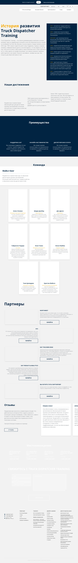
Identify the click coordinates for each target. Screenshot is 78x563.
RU (67, 6)
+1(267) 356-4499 (31, 459)
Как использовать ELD (37, 527)
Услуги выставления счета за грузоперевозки (66, 521)
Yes (38, 2)
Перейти (50, 322)
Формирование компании (66, 526)
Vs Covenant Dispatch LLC (51, 522)
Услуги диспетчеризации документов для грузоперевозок (67, 515)
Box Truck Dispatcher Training (38, 513)
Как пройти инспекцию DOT (38, 525)
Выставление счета (64, 539)
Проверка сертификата (24, 520)
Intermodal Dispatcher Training (38, 514)
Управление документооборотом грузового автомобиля (67, 518)
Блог (59, 6)
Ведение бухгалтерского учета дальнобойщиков (66, 524)
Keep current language (48, 2)
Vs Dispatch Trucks (50, 525)
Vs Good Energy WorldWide (52, 532)
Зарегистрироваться (51, 9)
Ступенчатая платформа (65, 544)
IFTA (61, 528)
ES (72, 6)
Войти (63, 6)
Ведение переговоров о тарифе (67, 533)
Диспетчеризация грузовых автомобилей (66, 542)
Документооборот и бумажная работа (66, 537)
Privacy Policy (48, 560)
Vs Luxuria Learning (50, 536)
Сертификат (69, 9)
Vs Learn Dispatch (50, 534)
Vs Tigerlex (49, 539)
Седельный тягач (64, 548)
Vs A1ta (48, 514)
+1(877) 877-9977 (44, 6)
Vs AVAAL (48, 513)
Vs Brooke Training (50, 520)
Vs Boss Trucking (50, 518)
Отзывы (61, 9)
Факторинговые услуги (65, 535)
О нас (21, 516)
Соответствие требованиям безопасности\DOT (66, 531)
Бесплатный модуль (23, 513)
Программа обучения (39, 9)
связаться (39, 497)
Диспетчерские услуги (65, 513)
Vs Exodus (48, 529)
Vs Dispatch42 (49, 527)
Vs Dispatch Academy (51, 523)
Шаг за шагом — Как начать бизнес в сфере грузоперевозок (39, 520)
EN (70, 6)
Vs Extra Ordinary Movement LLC (52, 531)
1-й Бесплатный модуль (26, 9)
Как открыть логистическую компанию (38, 523)
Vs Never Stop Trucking (51, 538)
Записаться (53, 6)
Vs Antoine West (50, 516)
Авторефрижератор (64, 546)
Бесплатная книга (23, 518)
